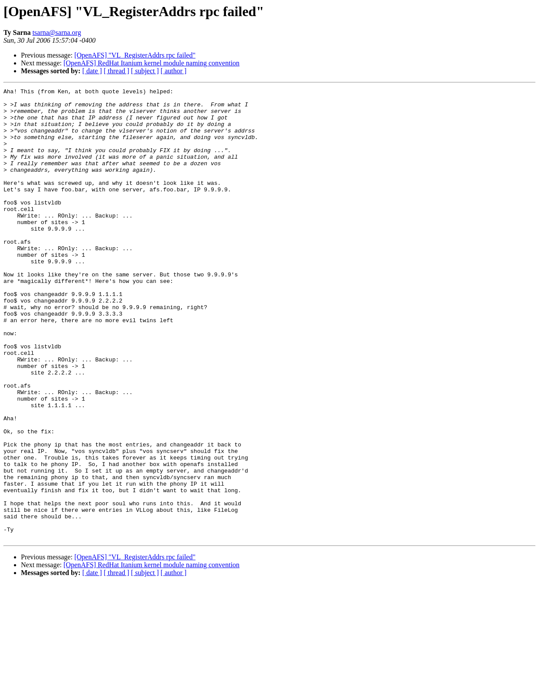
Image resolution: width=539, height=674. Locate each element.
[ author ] (174, 71)
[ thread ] (116, 71)
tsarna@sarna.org (56, 32)
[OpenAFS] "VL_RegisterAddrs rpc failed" (134, 55)
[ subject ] (145, 71)
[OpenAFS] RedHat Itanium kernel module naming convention (151, 63)
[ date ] (92, 71)
